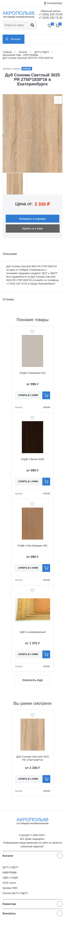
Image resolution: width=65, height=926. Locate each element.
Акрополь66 (32, 821)
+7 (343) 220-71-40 (50, 17)
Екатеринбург (54, 3)
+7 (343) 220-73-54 (50, 14)
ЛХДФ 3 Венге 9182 (32, 459)
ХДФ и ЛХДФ (10, 877)
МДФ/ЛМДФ (10, 872)
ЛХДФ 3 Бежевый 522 (32, 372)
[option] (32, 133)
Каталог (16, 39)
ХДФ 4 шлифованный (33, 631)
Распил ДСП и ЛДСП (15, 893)
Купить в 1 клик (33, 228)
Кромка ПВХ (10, 887)
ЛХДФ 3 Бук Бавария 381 (33, 545)
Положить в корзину (32, 218)
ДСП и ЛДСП (10, 867)
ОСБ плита (9, 882)
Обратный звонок (50, 11)
